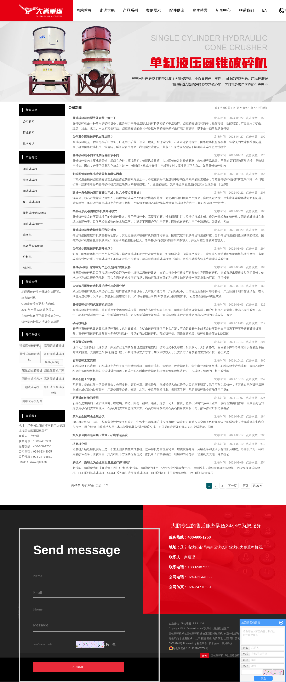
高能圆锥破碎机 (54, 345)
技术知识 (28, 143)
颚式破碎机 (30, 191)
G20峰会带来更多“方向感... (38, 303)
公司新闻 (28, 121)
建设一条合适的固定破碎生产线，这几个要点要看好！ (107, 192)
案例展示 (153, 10)
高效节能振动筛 (33, 246)
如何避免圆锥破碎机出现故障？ (93, 136)
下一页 (232, 485)
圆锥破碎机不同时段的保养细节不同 (96, 155)
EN (264, 10)
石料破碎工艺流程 (84, 360)
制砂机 (27, 267)
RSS (195, 623)
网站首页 (83, 10)
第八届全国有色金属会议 (88, 416)
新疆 (209, 638)
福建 (203, 638)
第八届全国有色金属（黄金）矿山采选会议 (100, 435)
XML (202, 623)
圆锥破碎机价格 (32, 378)
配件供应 (176, 10)
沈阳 (197, 638)
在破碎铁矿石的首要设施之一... (41, 315)
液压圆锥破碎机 (32, 370)
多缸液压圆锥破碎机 (211, 633)
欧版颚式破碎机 (83, 341)
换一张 (111, 644)
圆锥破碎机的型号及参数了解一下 (94, 118)
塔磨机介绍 (80, 443)
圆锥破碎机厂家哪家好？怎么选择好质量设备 (102, 267)
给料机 (27, 256)
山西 (226, 638)
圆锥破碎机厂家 (54, 370)
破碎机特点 (80, 323)
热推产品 (174, 638)
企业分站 (174, 623)
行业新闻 (28, 132)
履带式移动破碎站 (34, 213)
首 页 (236, 107)
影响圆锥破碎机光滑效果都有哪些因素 (97, 174)
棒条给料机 (28, 297)
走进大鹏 (107, 10)
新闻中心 (223, 10)
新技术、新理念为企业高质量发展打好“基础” (102, 462)
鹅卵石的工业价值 (84, 379)
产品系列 (130, 10)
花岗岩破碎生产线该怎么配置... (41, 291)
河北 (220, 638)
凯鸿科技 (227, 643)
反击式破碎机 (31, 202)
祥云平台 (202, 643)
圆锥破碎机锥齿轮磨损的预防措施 (94, 230)
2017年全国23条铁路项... (37, 309)
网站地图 (186, 623)
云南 (237, 638)
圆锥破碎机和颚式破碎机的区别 (93, 304)
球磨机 (27, 235)
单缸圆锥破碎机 (190, 633)
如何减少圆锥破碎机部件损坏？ (93, 248)
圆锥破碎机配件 (33, 224)
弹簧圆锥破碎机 (29, 345)
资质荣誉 (200, 10)
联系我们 (246, 10)
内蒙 (214, 638)
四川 (231, 638)
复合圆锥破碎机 (54, 354)
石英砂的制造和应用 (86, 397)
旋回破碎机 (30, 180)
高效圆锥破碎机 (54, 378)
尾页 (245, 485)
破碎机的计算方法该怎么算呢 (40, 321)
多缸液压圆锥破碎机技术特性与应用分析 (99, 286)
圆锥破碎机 (30, 169)
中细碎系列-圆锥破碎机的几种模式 (95, 211)
